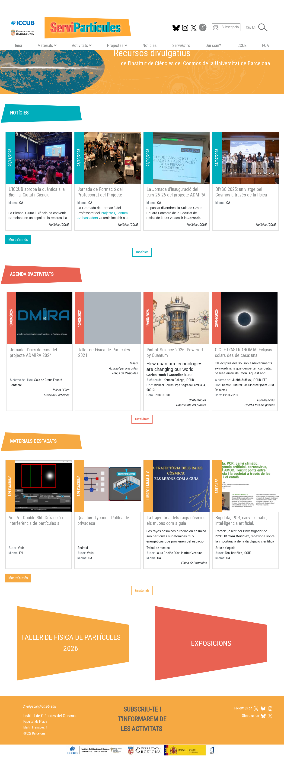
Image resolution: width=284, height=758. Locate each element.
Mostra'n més (18, 239)
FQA (265, 45)
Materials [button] (47, 45)
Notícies (150, 45)
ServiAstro (181, 45)
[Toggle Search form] (263, 27)
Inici (18, 45)
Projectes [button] (117, 45)
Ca (248, 27)
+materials (142, 590)
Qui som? (213, 45)
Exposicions (211, 643)
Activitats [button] (82, 45)
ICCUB (241, 45)
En (253, 27)
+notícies (142, 252)
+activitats (142, 419)
